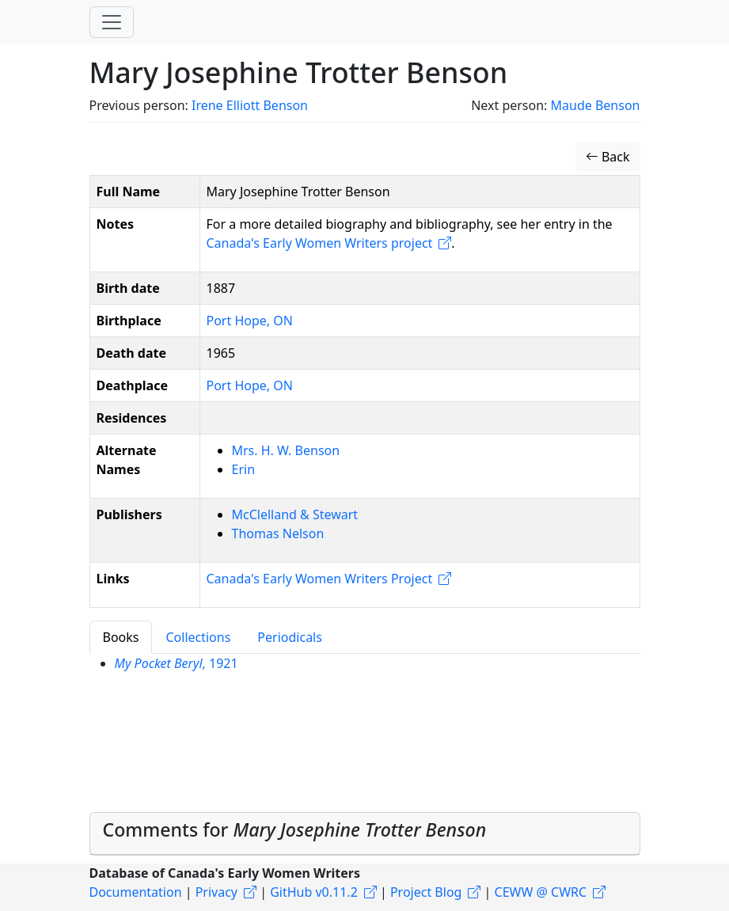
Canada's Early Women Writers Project (320, 578)
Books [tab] (121, 637)
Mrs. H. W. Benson (286, 450)
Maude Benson (595, 105)
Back (608, 156)
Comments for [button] (295, 829)
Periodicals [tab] (289, 637)
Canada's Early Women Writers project (320, 243)
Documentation (135, 892)
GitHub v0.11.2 (314, 892)
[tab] (365, 834)
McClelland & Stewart (295, 514)
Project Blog (425, 892)
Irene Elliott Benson (250, 105)
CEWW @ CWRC (541, 892)
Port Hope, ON (250, 320)
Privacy (216, 892)
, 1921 (176, 663)
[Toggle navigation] (111, 22)
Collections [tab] (197, 637)
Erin (244, 469)
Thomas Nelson (278, 533)
